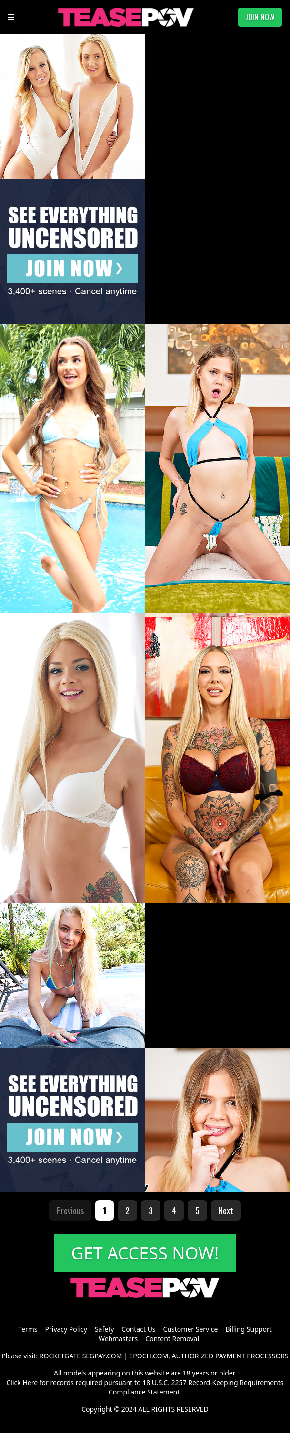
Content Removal (172, 1338)
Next (226, 1210)
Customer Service (190, 1329)
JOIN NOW (260, 17)
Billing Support (248, 1329)
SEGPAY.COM (102, 1355)
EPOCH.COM (149, 1355)
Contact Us (138, 1329)
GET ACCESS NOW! (145, 1253)
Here (30, 1382)
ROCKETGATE (60, 1355)
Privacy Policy (66, 1329)
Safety (104, 1329)
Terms (27, 1329)
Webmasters (118, 1338)
